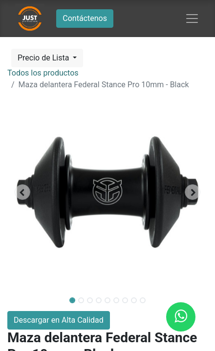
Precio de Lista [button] (44, 57)
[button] (22, 192)
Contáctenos (85, 18)
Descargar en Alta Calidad (59, 320)
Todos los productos (43, 73)
